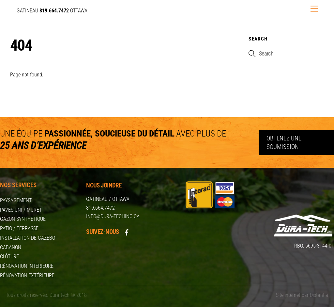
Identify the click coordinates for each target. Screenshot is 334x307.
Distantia (319, 295)
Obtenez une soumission (283, 143)
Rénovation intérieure (26, 266)
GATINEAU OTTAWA (52, 11)
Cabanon (10, 247)
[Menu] (314, 9)
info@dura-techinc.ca (113, 216)
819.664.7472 (100, 208)
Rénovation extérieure (27, 275)
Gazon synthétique (23, 219)
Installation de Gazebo (27, 238)
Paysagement (16, 200)
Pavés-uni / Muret (21, 210)
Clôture (9, 256)
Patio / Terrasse (19, 228)
